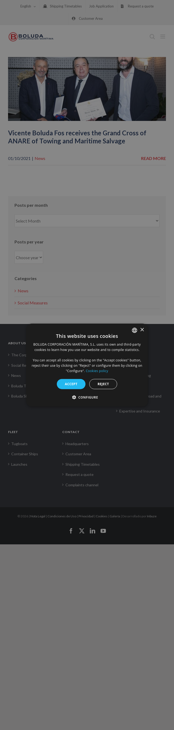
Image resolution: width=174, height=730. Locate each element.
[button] (87, 397)
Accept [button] (71, 383)
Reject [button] (103, 383)
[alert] (87, 365)
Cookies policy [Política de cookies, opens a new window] (97, 371)
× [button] (142, 330)
